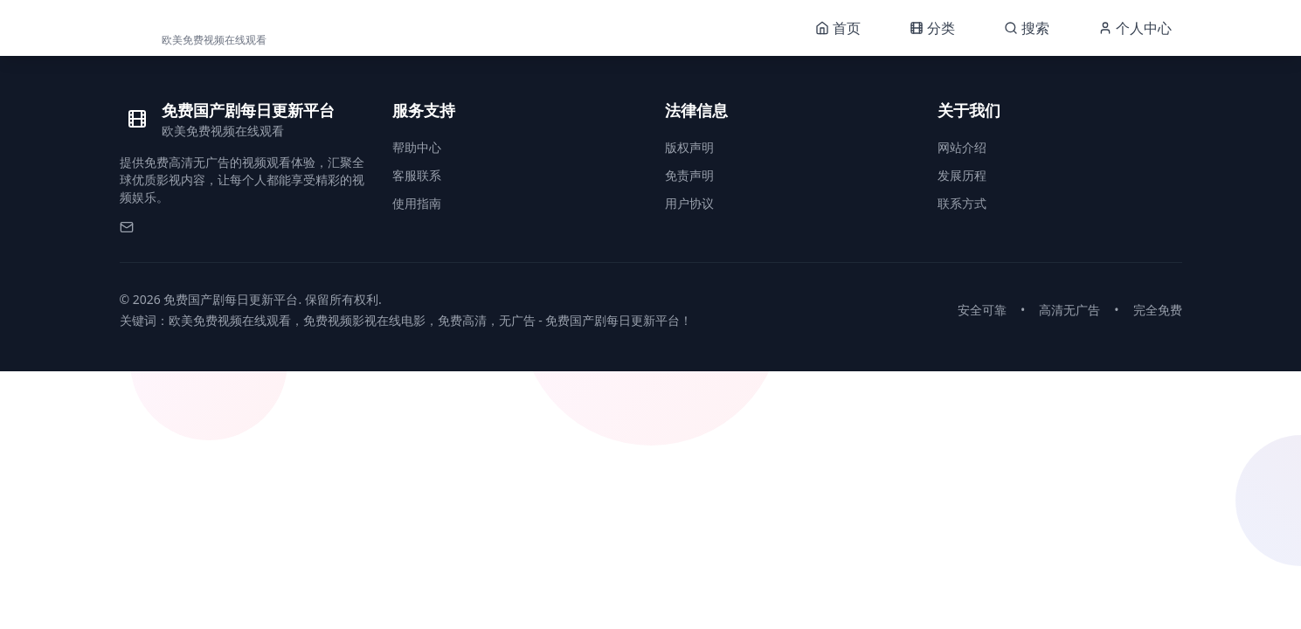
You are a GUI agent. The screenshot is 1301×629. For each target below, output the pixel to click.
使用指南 (416, 203)
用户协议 (689, 203)
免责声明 (689, 175)
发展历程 (962, 175)
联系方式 (962, 203)
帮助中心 (416, 147)
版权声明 (689, 147)
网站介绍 (962, 147)
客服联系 (416, 175)
